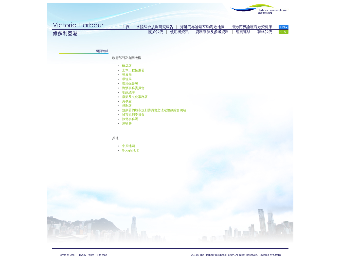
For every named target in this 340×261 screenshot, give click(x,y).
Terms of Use (67, 254)
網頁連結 (243, 32)
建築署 (127, 66)
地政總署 (128, 92)
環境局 (127, 79)
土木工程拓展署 (133, 70)
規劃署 (127, 106)
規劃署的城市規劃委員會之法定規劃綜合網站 (154, 110)
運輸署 (127, 123)
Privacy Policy (85, 254)
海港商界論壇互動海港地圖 (202, 27)
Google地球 (130, 150)
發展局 (127, 74)
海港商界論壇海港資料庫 (252, 27)
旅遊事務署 (130, 119)
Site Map (102, 254)
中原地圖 (128, 146)
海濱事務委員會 (133, 88)
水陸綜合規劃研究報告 (154, 27)
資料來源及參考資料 (212, 32)
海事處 (127, 101)
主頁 (125, 27)
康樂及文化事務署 (135, 97)
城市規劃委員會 (133, 114)
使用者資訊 (179, 32)
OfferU (277, 254)
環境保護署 (130, 83)
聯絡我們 (264, 32)
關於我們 (155, 32)
